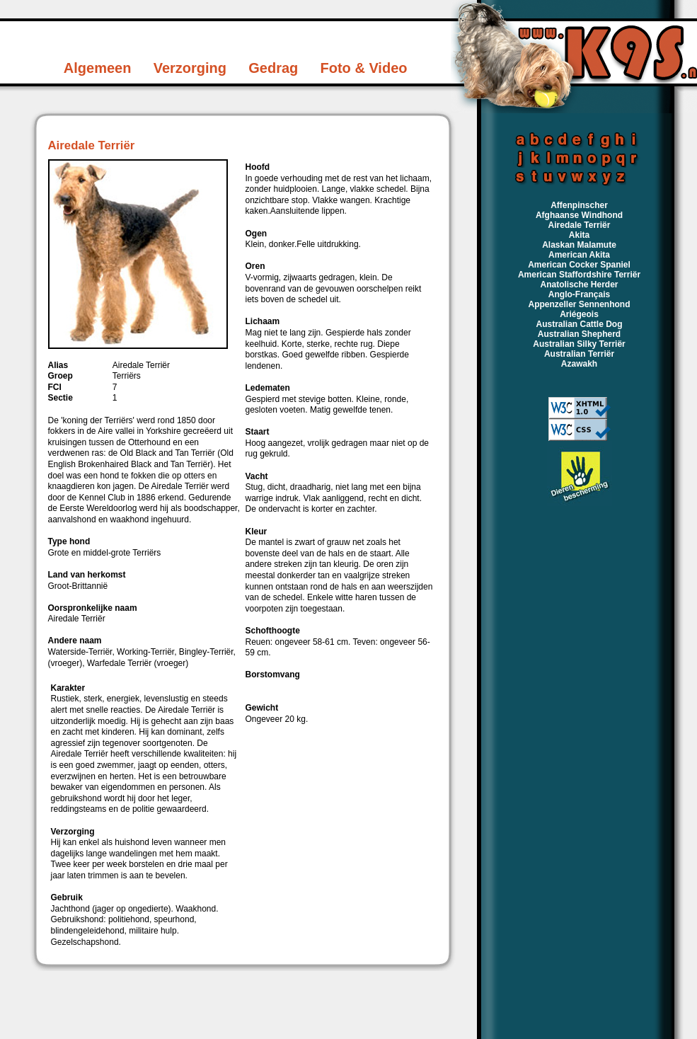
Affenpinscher (579, 205)
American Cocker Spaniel (579, 265)
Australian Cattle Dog (579, 324)
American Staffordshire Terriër (579, 275)
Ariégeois (579, 314)
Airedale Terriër (579, 225)
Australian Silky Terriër (579, 344)
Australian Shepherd (579, 334)
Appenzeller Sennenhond (579, 304)
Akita (579, 235)
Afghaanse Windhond (579, 215)
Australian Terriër (579, 354)
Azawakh (579, 364)
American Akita (579, 255)
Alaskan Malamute (579, 245)
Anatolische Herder (579, 284)
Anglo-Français (579, 294)
